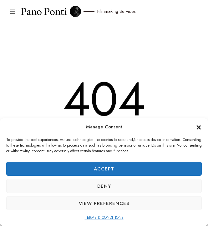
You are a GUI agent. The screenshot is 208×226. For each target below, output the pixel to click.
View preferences (104, 203)
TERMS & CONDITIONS (104, 217)
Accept (104, 168)
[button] (198, 127)
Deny (104, 186)
